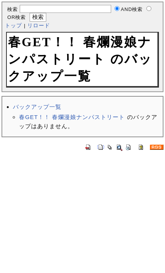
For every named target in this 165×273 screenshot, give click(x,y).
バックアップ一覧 (37, 107)
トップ (13, 25)
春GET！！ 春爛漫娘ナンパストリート (72, 117)
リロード (38, 25)
